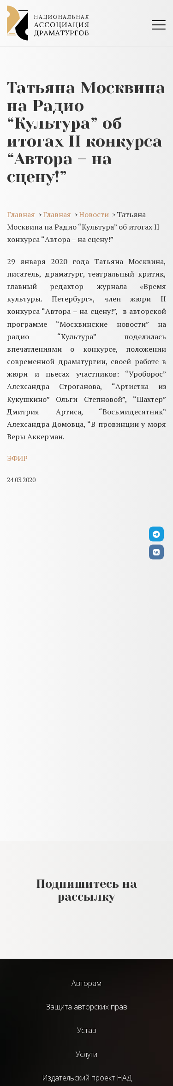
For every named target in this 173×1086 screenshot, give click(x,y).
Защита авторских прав (86, 1007)
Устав (86, 1030)
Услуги (86, 1054)
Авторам (86, 983)
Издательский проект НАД (86, 1078)
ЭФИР (17, 458)
